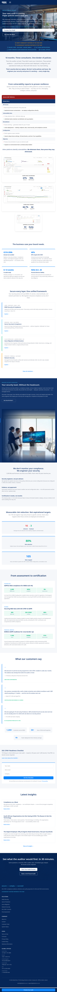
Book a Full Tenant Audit (28, 874)
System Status (5, 926)
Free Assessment (6, 912)
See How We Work (9, 34)
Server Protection (6, 902)
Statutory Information (7, 944)
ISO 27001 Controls (6, 909)
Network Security (6, 907)
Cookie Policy (5, 941)
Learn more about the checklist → (10, 758)
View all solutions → (28, 371)
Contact (4, 921)
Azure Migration (6, 904)
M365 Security (5, 899)
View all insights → (28, 846)
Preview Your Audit (28, 990)
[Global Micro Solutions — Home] (4, 2)
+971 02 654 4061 (6, 968)
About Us (4, 919)
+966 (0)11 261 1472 (7, 964)
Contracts (4, 936)
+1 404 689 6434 (6, 972)
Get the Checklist (28, 777)
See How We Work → (9, 400)
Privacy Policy (5, 939)
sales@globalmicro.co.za (22, 983)
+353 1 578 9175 (6, 956)
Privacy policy (45, 781)
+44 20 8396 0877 (6, 960)
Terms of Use (5, 934)
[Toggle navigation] (10, 2)
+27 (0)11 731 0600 (6, 952)
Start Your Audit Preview (28, 869)
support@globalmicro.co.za (34, 983)
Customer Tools (5, 924)
